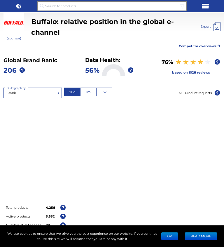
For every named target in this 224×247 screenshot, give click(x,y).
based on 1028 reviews (191, 72)
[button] (18, 6)
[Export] (210, 26)
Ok (169, 236)
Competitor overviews (199, 45)
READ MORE (201, 236)
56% (92, 70)
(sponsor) (14, 38)
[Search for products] (112, 6)
